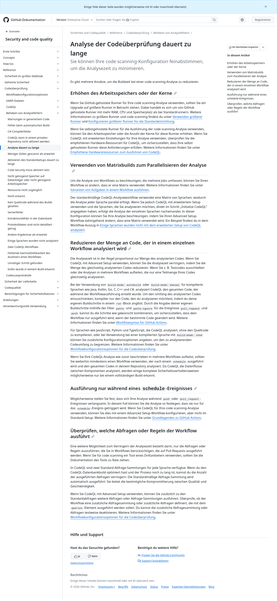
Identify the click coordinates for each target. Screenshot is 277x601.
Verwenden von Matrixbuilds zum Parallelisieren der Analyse (138, 167)
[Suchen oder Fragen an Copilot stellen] (155, 20)
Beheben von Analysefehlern (171, 33)
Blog (211, 586)
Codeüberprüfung (137, 33)
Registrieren (263, 20)
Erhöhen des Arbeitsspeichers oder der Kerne (123, 93)
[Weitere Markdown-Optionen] (263, 47)
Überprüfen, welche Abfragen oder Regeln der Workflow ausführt (133, 433)
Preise (165, 586)
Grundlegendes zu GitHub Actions (176, 418)
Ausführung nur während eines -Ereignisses (133, 388)
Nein (93, 556)
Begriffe (123, 586)
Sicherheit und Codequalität (88, 33)
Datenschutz (139, 586)
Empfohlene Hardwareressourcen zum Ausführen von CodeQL (115, 152)
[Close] (266, 6)
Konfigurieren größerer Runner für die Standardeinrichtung (131, 121)
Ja (77, 556)
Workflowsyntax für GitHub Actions (141, 322)
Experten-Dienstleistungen (188, 586)
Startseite (12, 31)
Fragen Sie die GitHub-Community (161, 555)
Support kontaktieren (153, 561)
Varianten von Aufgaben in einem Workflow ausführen (109, 190)
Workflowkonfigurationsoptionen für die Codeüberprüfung (112, 349)
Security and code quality (29, 39)
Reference (116, 33)
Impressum (105, 586)
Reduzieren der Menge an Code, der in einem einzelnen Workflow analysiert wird (132, 245)
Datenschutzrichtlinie (81, 563)
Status (154, 586)
